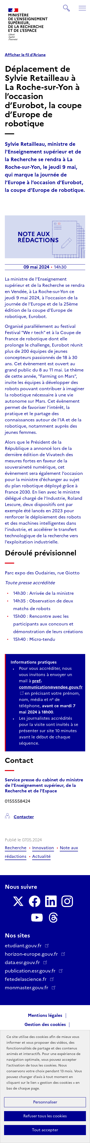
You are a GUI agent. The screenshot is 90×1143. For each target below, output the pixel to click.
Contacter (24, 817)
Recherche (15, 847)
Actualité (41, 856)
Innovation (43, 847)
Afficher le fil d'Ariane (25, 55)
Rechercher (67, 6)
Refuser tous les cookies (45, 1116)
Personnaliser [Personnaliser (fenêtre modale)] (45, 1102)
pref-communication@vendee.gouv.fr (51, 683)
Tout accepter (45, 1130)
